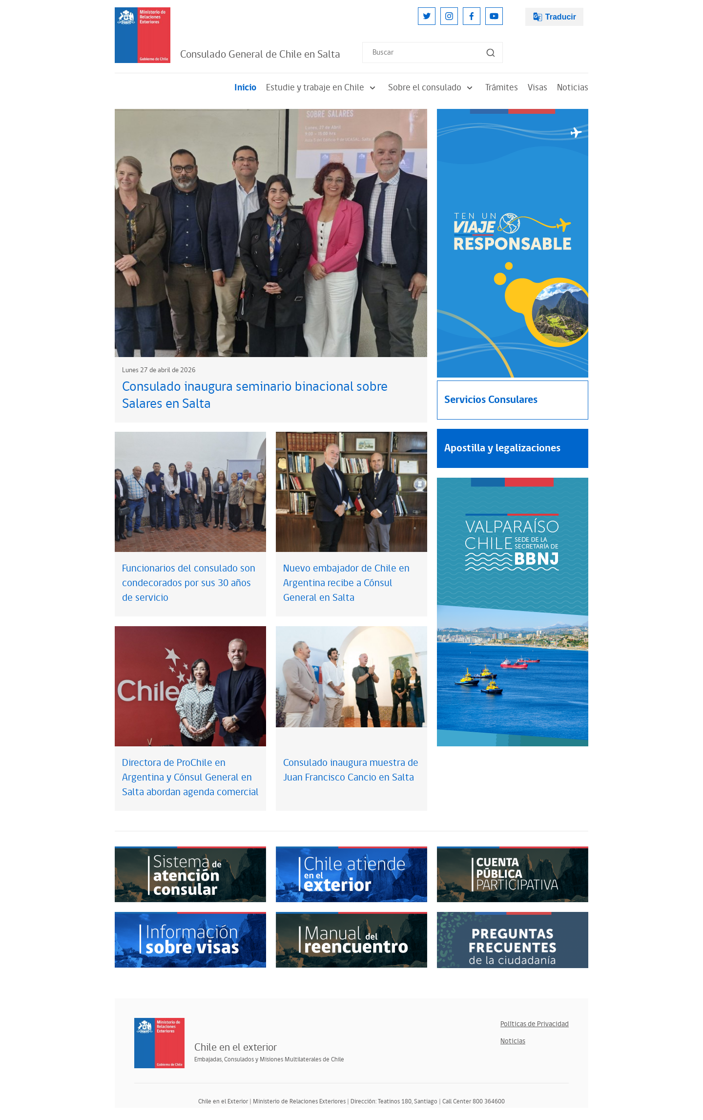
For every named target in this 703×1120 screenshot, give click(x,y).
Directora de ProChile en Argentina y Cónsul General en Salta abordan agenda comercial (190, 778)
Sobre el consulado (432, 87)
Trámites (501, 87)
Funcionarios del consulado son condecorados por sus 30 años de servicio (188, 583)
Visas (537, 87)
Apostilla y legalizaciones (502, 448)
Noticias (572, 87)
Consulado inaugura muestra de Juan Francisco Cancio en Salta (350, 770)
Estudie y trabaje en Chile (322, 87)
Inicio (245, 87)
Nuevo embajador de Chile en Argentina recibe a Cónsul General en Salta (346, 583)
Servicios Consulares (491, 399)
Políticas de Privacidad (534, 1024)
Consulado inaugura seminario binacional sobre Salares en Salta (255, 395)
